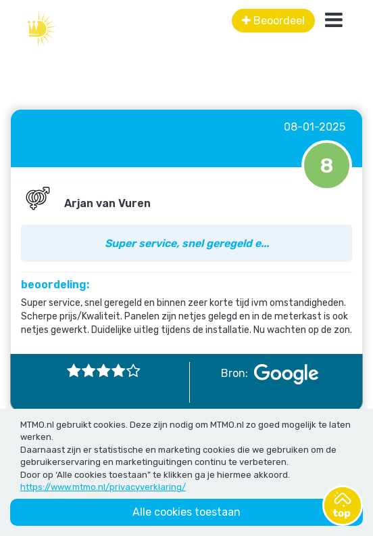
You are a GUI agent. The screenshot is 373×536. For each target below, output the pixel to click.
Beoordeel (273, 20)
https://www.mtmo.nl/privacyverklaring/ (103, 487)
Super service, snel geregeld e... (187, 243)
